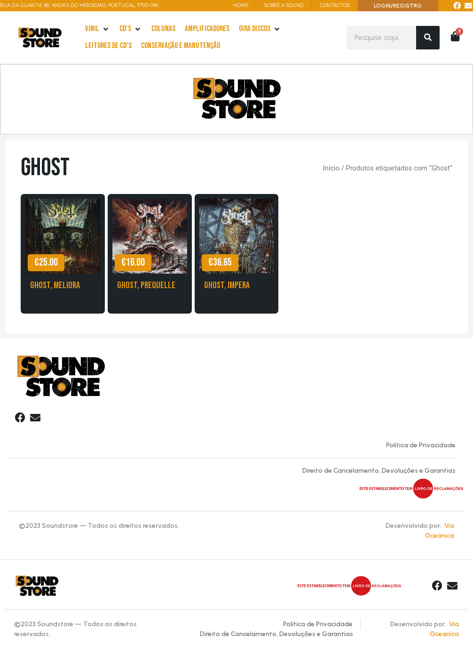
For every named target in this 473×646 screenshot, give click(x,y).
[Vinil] (97, 29)
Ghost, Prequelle (146, 286)
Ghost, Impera (227, 286)
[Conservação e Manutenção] (180, 46)
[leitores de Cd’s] (108, 46)
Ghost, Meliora (55, 286)
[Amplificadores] (207, 29)
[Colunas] (163, 29)
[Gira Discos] (260, 29)
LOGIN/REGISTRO (398, 5)
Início (331, 170)
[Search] (428, 37)
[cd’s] (131, 29)
